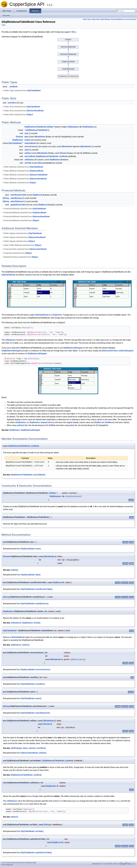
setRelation (29, 160)
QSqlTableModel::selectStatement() (35, 712)
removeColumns (31, 146)
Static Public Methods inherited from (21, 245)
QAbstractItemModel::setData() (33, 752)
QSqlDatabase (73, 127)
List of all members (130, 19)
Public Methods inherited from (22, 167)
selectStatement (17, 201)
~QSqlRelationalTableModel (36, 130)
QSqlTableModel (34, 90)
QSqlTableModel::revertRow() (33, 684)
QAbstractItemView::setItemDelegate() (118, 350)
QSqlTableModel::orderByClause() (35, 603)
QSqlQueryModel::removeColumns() (35, 669)
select (26, 150)
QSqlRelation (17, 140)
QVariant (19, 137)
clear (26, 133)
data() (71, 425)
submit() (31, 748)
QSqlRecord (37, 195)
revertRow (12, 103)
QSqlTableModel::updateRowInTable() (36, 852)
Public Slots (95, 19)
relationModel (30, 143)
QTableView (57, 315)
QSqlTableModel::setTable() (32, 831)
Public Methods (105, 19)
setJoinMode (29, 156)
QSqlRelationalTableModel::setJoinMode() (28, 474)
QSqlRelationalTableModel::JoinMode (51, 156)
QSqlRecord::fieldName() (104, 422)
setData (27, 153)
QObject (29, 115)
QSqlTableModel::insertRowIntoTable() (36, 589)
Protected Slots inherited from (24, 249)
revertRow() (41, 748)
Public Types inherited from (21, 90)
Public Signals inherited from (22, 233)
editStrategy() (16, 748)
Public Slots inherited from (21, 107)
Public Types (87, 19)
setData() (20, 425)
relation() (25, 644)
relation (27, 140)
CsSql (3, 25)
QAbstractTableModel (38, 175)
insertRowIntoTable (18, 195)
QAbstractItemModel (35, 111)
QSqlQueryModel (36, 171)
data (26, 137)
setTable (27, 163)
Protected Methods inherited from (24, 209)
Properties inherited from (17, 253)
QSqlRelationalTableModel (35, 127)
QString (41, 163)
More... (74, 32)
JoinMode (13, 87)
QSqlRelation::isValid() (31, 622)
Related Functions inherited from (20, 257)
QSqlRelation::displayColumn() (41, 422)
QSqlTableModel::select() (31, 698)
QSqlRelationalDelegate (73, 347)
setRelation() (10, 340)
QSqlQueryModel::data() (30, 574)
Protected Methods (117, 19)
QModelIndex (39, 137)
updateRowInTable (18, 205)
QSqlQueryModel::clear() (31, 548)
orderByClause (16, 198)
